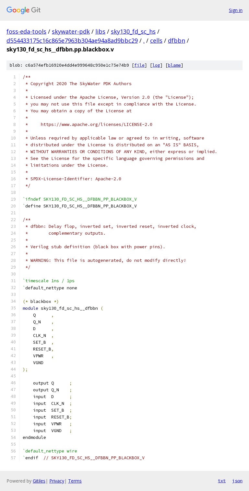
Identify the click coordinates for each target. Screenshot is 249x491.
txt (222, 481)
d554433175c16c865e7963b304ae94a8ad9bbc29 (72, 40)
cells (156, 40)
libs (100, 31)
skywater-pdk (71, 31)
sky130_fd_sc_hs (133, 31)
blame (174, 65)
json (237, 481)
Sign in (236, 10)
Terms (75, 481)
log (156, 65)
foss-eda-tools (26, 31)
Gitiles (39, 481)
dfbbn (176, 40)
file (139, 65)
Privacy (56, 481)
